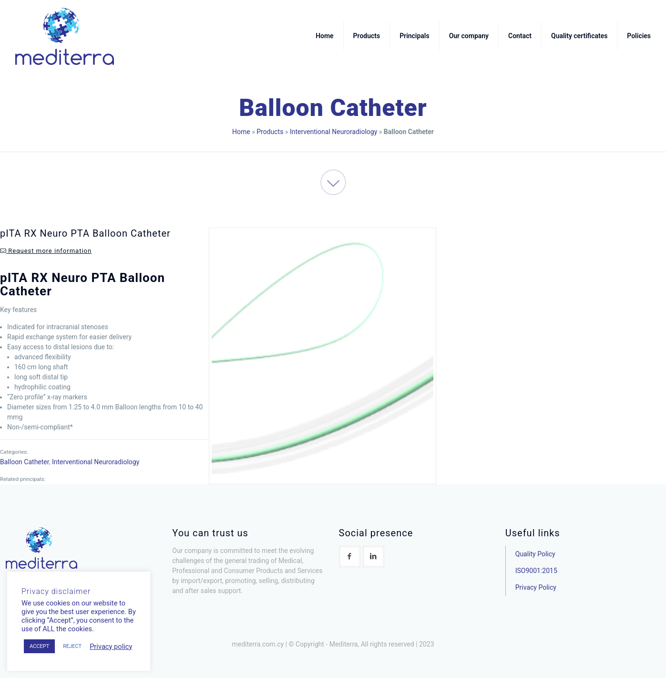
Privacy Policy (535, 587)
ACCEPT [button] (39, 646)
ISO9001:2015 (536, 570)
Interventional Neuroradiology (333, 132)
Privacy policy (111, 646)
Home (241, 132)
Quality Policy (535, 554)
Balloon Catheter (24, 462)
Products (269, 132)
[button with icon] (349, 556)
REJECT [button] (72, 646)
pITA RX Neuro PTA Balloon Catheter (85, 233)
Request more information (46, 250)
